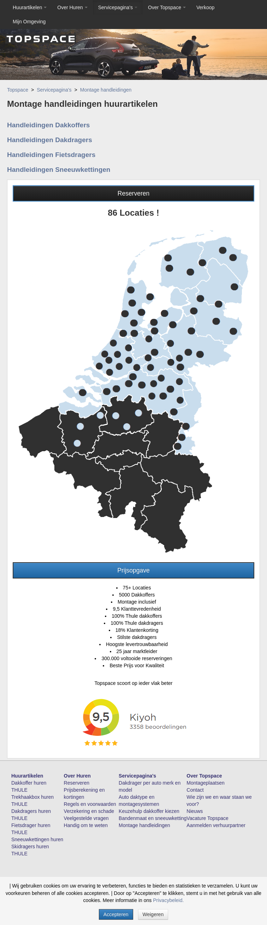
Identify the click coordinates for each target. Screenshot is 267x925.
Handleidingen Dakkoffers (48, 125)
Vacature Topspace (207, 818)
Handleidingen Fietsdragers (51, 154)
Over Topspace (167, 7)
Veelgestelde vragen (86, 818)
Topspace (17, 90)
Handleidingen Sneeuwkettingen (58, 169)
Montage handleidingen (106, 90)
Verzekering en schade (89, 811)
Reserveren (133, 193)
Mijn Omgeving (29, 21)
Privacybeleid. (168, 900)
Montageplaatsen (205, 783)
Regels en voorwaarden (90, 804)
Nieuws (194, 811)
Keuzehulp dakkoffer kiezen (149, 811)
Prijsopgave (133, 570)
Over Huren (72, 7)
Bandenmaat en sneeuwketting (152, 818)
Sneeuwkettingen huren (37, 839)
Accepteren (116, 914)
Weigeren (153, 914)
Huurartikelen (30, 7)
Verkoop (205, 7)
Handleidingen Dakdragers (49, 140)
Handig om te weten (86, 825)
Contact (194, 790)
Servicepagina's (117, 7)
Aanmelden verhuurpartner (215, 825)
